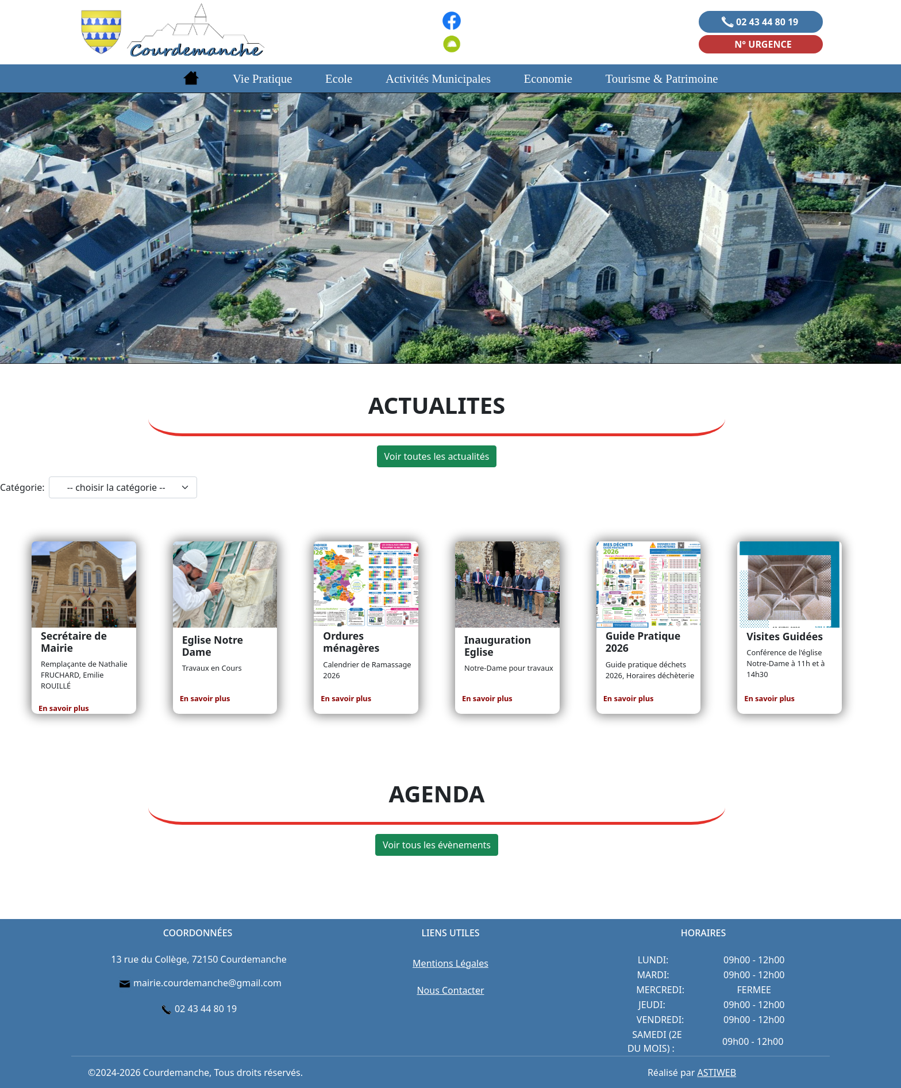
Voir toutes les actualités (437, 456)
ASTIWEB (717, 1072)
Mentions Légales (450, 963)
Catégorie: (22, 487)
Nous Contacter (450, 990)
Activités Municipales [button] (438, 78)
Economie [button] (548, 78)
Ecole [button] (338, 78)
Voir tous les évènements (437, 845)
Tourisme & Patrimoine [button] (662, 78)
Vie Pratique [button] (262, 78)
